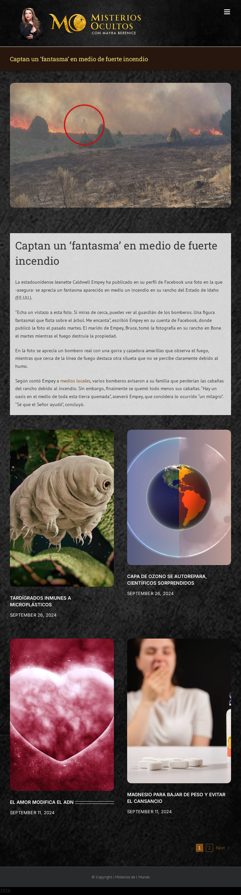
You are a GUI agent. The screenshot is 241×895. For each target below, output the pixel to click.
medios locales (75, 381)
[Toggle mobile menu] (227, 11)
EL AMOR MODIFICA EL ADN (42, 802)
